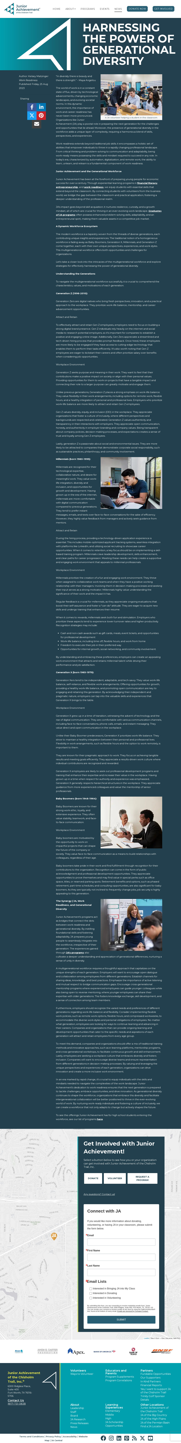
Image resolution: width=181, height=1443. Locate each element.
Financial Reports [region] (151, 1385)
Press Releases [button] (79, 1423)
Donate (93, 1178)
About (69, 9)
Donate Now (137, 8)
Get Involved (163, 8)
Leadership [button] (77, 1408)
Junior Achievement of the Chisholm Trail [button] (154, 1409)
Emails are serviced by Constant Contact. (132, 1311)
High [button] (108, 1418)
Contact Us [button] (16, 1400)
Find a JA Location (151, 1426)
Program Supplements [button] (119, 1376)
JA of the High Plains (153, 1418)
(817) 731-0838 (17, 1403)
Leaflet (146, 1338)
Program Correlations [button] (118, 1380)
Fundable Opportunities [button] (155, 1373)
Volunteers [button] (78, 1370)
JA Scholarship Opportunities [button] (114, 1424)
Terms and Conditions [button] (31, 1436)
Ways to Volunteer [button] (81, 1373)
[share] (32, 108)
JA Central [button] (56, 1440)
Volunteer (115, 1178)
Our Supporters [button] (150, 1377)
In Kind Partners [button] (150, 1381)
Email (90, 1235)
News (118, 9)
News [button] (73, 1427)
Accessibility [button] (70, 1436)
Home (56, 9)
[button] (75, 9)
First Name (93, 1250)
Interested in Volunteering (107, 1298)
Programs (88, 9)
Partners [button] (146, 1370)
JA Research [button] (77, 1419)
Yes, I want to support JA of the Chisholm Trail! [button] (155, 1391)
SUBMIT (121, 1319)
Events (104, 9)
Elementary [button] (112, 1410)
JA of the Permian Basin (155, 1422)
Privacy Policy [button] (53, 1436)
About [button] (74, 1404)
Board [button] (74, 1415)
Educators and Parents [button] (115, 1372)
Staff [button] (73, 1412)
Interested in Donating (105, 1293)
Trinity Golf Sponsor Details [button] (152, 1398)
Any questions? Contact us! (99, 1194)
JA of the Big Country (153, 1415)
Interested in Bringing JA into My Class (114, 1288)
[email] (36, 124)
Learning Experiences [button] (114, 1406)
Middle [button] (109, 1414)
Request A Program (142, 1178)
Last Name (93, 1266)
